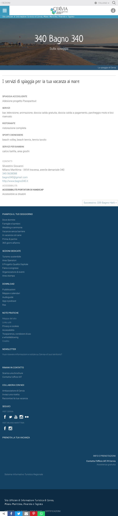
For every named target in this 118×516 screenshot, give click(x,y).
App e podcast (9, 301)
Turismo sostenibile (11, 256)
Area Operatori (9, 260)
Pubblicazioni (8, 289)
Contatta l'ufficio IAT (12, 377)
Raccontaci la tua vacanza (15, 398)
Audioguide (7, 297)
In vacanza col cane (11, 235)
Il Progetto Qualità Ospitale (15, 264)
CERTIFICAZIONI (53, 511)
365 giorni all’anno (11, 243)
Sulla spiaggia (59, 48)
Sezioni (6, 3)
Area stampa (8, 275)
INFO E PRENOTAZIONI (104, 456)
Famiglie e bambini (11, 223)
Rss (4, 305)
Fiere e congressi (10, 268)
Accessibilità (8, 330)
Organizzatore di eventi (13, 272)
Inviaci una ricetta (11, 394)
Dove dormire (8, 220)
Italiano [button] (103, 3)
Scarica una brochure (12, 373)
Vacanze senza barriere (13, 231)
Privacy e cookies (10, 326)
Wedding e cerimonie (12, 227)
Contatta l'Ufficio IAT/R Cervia (101, 461)
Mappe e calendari (11, 293)
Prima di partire (9, 239)
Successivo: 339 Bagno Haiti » (100, 202)
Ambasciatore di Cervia (13, 390)
